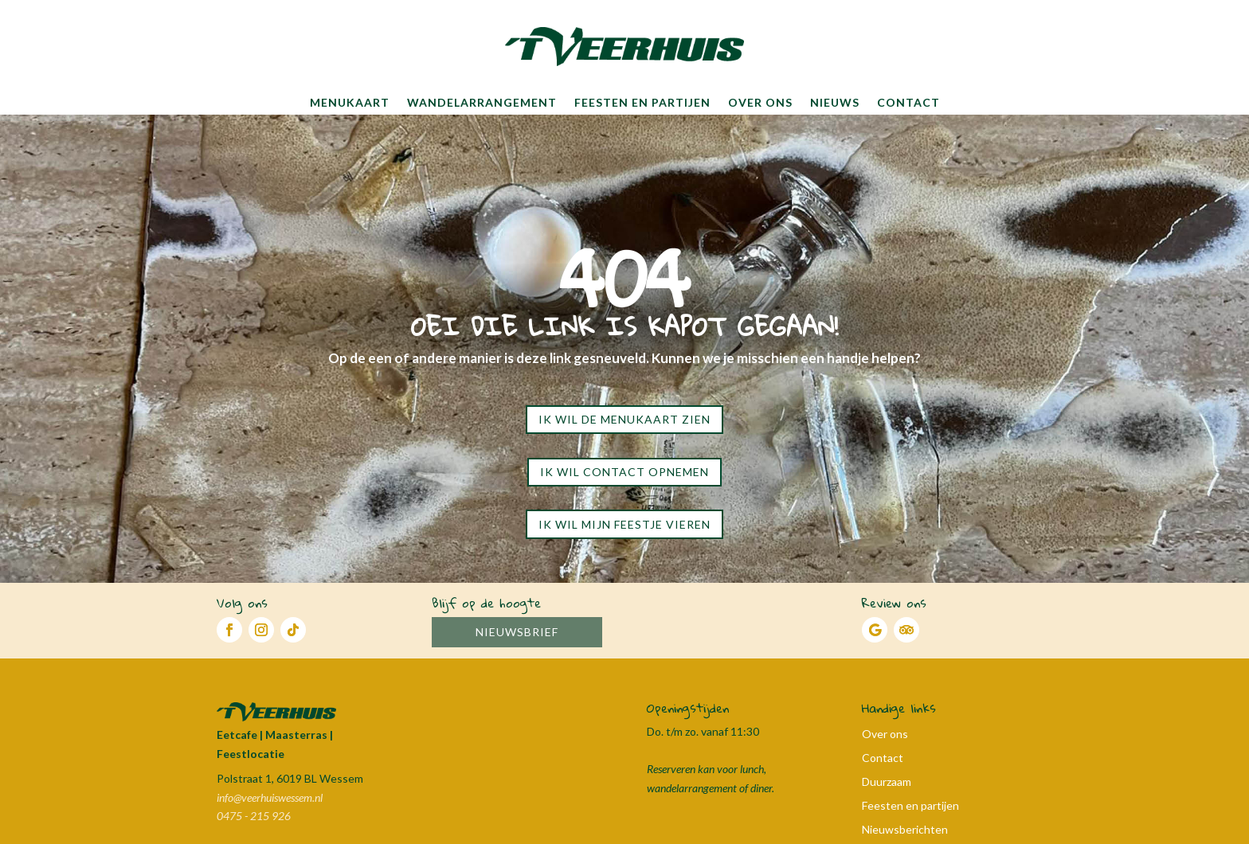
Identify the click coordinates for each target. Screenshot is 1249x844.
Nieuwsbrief (517, 632)
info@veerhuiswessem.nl (270, 797)
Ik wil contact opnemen (624, 472)
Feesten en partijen (642, 102)
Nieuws (834, 102)
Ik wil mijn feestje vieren (624, 524)
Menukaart (350, 102)
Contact (908, 102)
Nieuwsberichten (905, 830)
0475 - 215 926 (254, 816)
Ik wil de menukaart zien (624, 419)
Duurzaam (886, 782)
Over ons (760, 102)
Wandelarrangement (482, 102)
